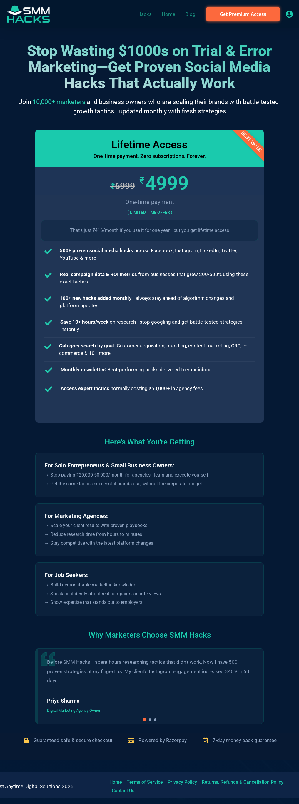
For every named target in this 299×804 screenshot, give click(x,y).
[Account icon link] (289, 14)
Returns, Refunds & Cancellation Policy (242, 782)
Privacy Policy (182, 782)
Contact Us (123, 791)
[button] (243, 14)
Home (115, 782)
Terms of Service (145, 782)
